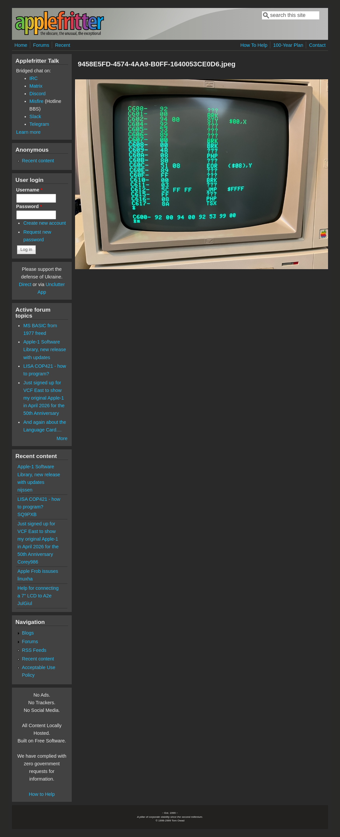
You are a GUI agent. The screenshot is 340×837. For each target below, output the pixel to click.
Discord (38, 93)
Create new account (44, 223)
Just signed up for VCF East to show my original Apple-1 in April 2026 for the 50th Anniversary (43, 398)
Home (21, 45)
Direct (25, 284)
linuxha (25, 578)
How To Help (253, 45)
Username (29, 189)
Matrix (36, 86)
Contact (317, 45)
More (61, 438)
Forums (41, 45)
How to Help (42, 794)
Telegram (39, 124)
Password (29, 206)
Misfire (36, 101)
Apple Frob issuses (38, 571)
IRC (34, 78)
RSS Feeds (34, 650)
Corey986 (28, 562)
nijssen (25, 490)
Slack (35, 116)
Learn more (28, 132)
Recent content (38, 160)
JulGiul (25, 603)
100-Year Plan (288, 45)
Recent (62, 45)
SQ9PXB (27, 514)
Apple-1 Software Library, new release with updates (44, 349)
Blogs (28, 633)
